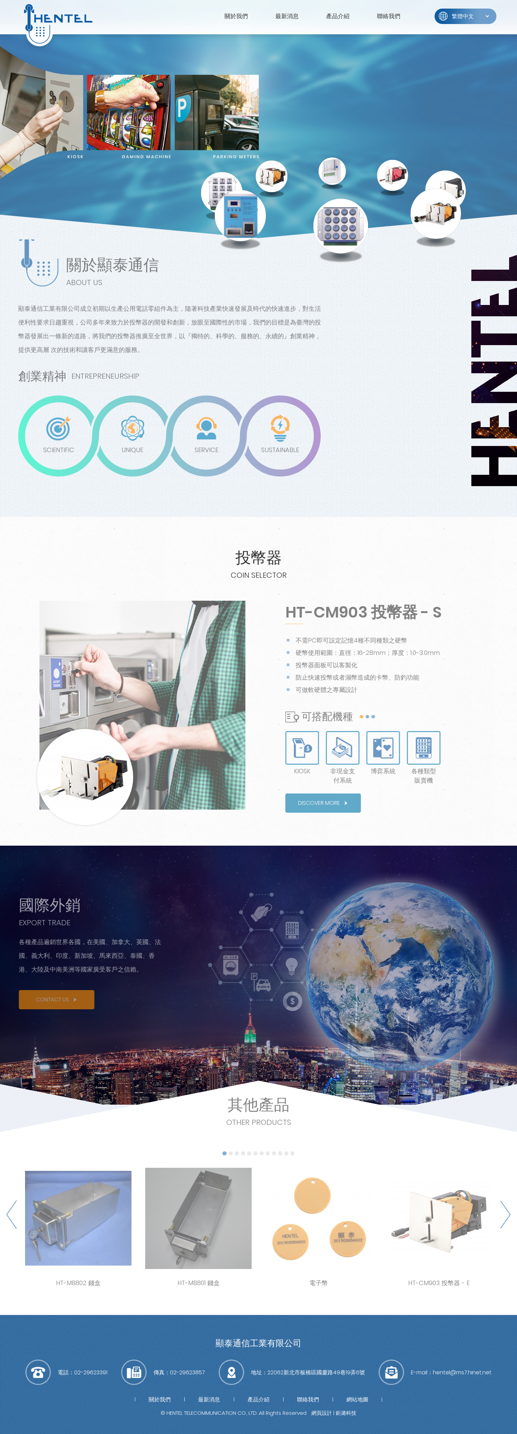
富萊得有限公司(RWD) (58, 24)
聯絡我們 (388, 16)
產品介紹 (337, 16)
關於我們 (236, 16)
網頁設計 (321, 1413)
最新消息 (287, 16)
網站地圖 (357, 1399)
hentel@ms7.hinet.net (462, 1372)
